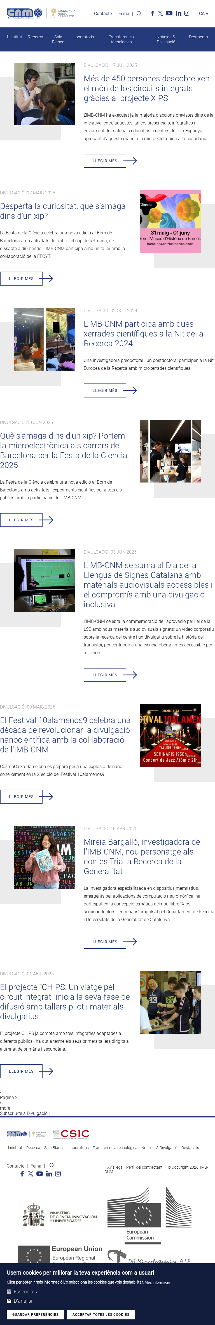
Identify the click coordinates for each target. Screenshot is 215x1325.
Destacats (198, 37)
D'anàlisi (23, 1301)
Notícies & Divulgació (165, 40)
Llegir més (105, 161)
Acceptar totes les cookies (101, 1315)
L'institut (14, 37)
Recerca (35, 37)
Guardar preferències (35, 1315)
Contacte (103, 14)
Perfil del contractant (144, 1168)
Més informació (157, 1283)
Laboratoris (83, 37)
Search (139, 14)
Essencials (25, 1292)
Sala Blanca (58, 40)
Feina (123, 14)
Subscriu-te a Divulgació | (25, 1113)
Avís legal (115, 1168)
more (5, 1108)
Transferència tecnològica (121, 40)
